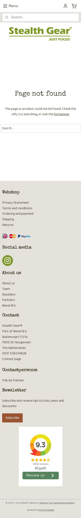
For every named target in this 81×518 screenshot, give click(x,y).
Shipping (8, 219)
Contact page (11, 359)
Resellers (9, 294)
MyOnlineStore (46, 510)
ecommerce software (64, 503)
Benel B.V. (9, 305)
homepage (61, 114)
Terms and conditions (17, 208)
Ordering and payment (18, 213)
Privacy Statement (15, 202)
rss (50, 503)
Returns (8, 225)
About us (8, 283)
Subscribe (12, 417)
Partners (8, 300)
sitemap (44, 503)
